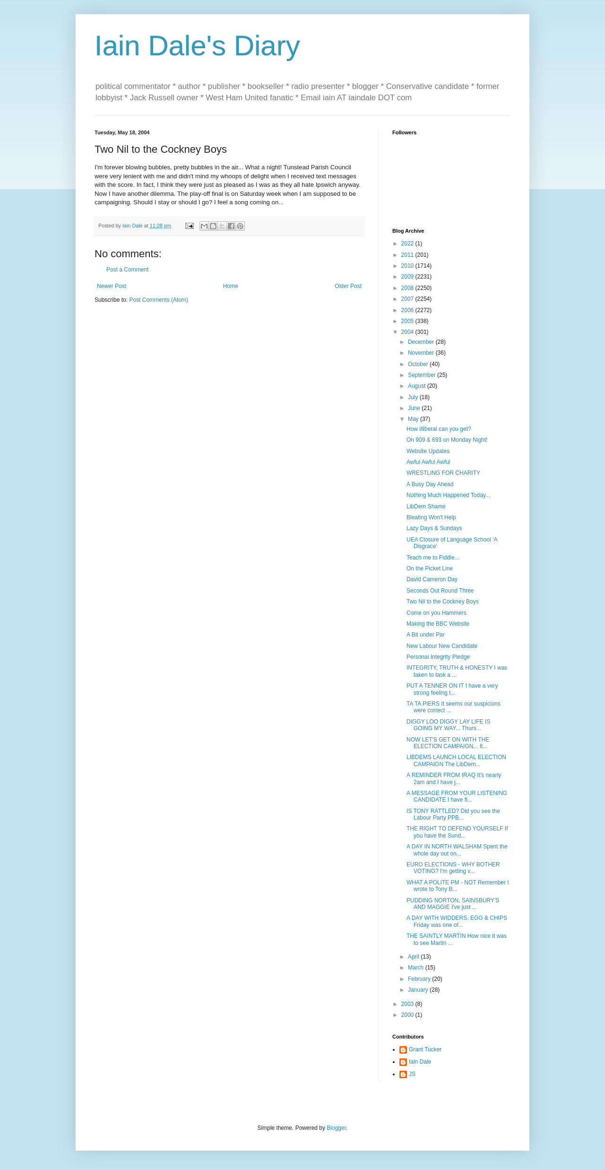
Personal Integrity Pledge (438, 657)
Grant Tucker (425, 1049)
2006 (408, 310)
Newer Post (111, 286)
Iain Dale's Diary (197, 45)
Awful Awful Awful (428, 462)
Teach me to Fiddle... (432, 557)
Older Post (348, 286)
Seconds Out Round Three (440, 590)
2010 (408, 265)
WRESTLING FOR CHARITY (443, 473)
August (417, 386)
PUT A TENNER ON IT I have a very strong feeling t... (452, 689)
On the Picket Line (429, 568)
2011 (408, 255)
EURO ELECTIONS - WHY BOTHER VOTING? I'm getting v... (453, 867)
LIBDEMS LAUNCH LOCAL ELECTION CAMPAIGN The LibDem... (456, 760)
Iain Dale (420, 1061)
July (414, 397)
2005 (408, 321)
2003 (408, 1004)
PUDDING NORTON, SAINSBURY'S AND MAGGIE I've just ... (452, 903)
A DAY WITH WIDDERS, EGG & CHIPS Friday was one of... (456, 921)
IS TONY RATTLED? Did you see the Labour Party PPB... (453, 814)
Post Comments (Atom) (158, 300)
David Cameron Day (432, 579)
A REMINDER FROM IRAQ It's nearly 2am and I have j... (453, 778)
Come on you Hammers (436, 613)
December (422, 342)
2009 (408, 276)
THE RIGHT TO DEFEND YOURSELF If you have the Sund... (457, 831)
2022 (408, 243)
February (420, 979)
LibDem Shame (426, 506)
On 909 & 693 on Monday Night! (446, 440)
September (422, 375)
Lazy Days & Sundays (434, 528)
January (419, 990)
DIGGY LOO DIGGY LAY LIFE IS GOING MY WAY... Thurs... (448, 725)
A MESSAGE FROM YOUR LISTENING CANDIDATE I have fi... (456, 796)
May (414, 419)
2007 (408, 299)
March (416, 967)
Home (230, 286)
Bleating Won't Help (431, 517)
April (414, 956)
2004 (408, 332)
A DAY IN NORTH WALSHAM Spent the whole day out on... (457, 849)
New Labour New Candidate (441, 646)
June (415, 408)
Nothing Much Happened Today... (448, 495)
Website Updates (427, 451)
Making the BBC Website (437, 623)
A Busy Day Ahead (429, 484)
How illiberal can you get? (438, 429)
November (422, 352)
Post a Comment (127, 269)
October (419, 364)
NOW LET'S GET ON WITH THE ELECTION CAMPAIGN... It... (447, 743)
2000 (408, 1015)
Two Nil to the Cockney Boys (442, 601)
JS (412, 1074)
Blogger (336, 1128)
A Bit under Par (425, 634)
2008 (408, 288)
